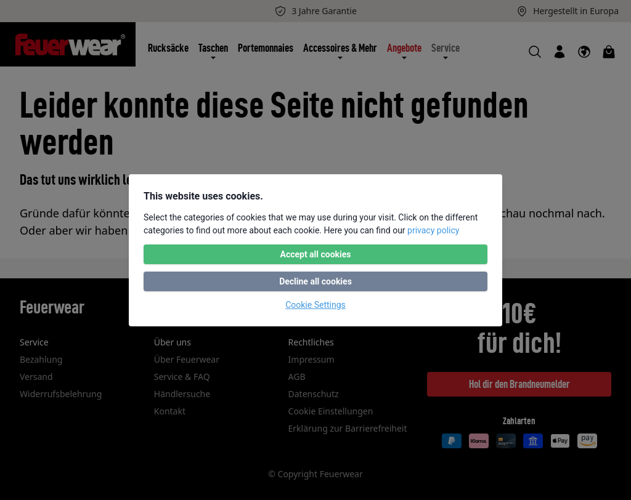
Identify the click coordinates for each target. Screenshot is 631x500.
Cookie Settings (315, 305)
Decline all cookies (315, 281)
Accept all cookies (315, 254)
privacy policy (433, 230)
